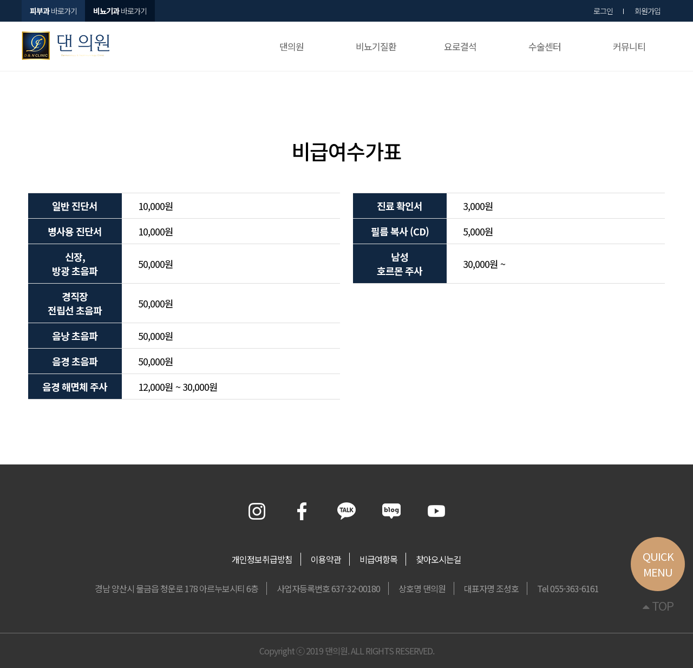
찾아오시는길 (438, 559)
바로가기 (120, 10)
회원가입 (648, 10)
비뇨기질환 (376, 46)
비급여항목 (378, 559)
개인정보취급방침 (262, 559)
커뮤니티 (629, 46)
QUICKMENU (658, 564)
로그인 (603, 10)
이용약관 (326, 559)
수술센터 (544, 46)
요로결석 (460, 46)
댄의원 (291, 46)
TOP (658, 605)
